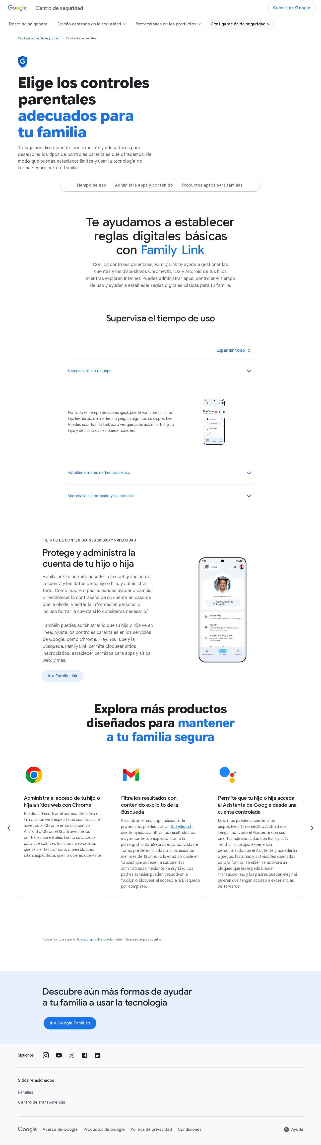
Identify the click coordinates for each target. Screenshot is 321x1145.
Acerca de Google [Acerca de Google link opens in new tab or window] (60, 1129)
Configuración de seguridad (241, 24)
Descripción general (29, 24)
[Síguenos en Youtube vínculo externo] (59, 1055)
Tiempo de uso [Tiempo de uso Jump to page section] (91, 185)
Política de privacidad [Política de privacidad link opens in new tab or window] (151, 1129)
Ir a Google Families (70, 1023)
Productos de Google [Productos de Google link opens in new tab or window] (104, 1129)
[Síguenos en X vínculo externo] (72, 1055)
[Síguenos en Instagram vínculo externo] (46, 1055)
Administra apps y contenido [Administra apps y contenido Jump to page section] (144, 185)
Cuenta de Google (291, 7)
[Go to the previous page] (9, 828)
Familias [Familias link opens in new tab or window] (25, 1092)
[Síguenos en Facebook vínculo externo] (85, 1055)
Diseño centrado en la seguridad (92, 24)
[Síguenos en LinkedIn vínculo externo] (98, 1055)
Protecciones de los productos (169, 24)
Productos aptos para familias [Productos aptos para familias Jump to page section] (212, 185)
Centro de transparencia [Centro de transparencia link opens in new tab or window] (41, 1102)
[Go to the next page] (312, 828)
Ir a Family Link (62, 676)
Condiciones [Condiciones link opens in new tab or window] (189, 1129)
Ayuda (293, 1130)
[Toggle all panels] (233, 350)
